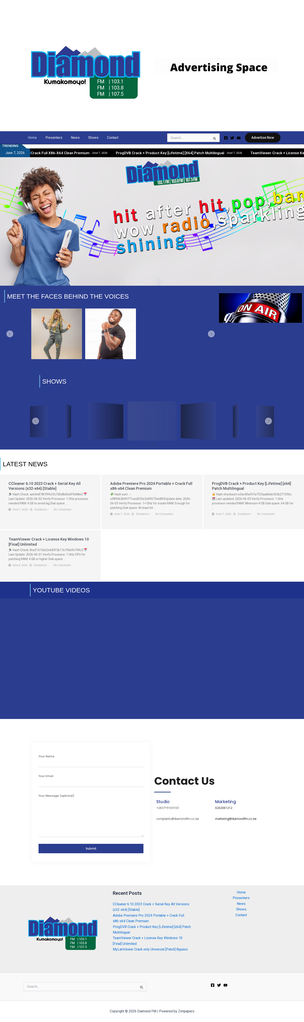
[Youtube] (239, 138)
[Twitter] (232, 138)
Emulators (40, 509)
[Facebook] (226, 138)
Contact (105, 138)
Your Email (46, 776)
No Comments (63, 509)
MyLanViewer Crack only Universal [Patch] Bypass (150, 949)
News (71, 138)
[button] (262, 138)
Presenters (51, 138)
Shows (87, 138)
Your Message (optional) (56, 796)
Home (31, 138)
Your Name (46, 756)
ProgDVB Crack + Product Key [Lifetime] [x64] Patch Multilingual (190, 153)
